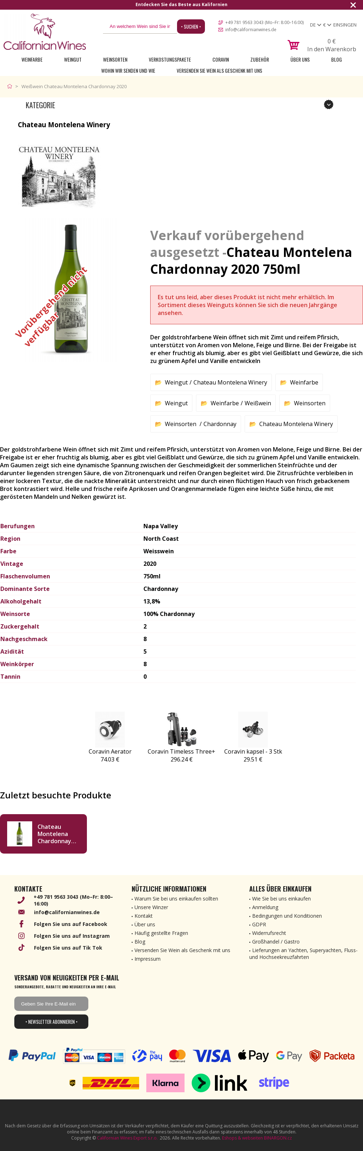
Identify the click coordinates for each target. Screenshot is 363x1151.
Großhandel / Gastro (276, 941)
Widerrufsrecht (269, 933)
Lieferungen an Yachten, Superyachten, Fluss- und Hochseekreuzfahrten (303, 953)
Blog (336, 59)
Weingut (73, 59)
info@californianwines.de (250, 30)
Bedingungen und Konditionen (287, 915)
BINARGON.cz (278, 1138)
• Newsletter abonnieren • (51, 1021)
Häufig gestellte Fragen (161, 933)
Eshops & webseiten (242, 1138)
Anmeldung (265, 907)
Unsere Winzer (151, 907)
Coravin (220, 59)
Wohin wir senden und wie (128, 70)
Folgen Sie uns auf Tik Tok (68, 947)
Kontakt (143, 915)
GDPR (259, 924)
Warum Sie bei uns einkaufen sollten (176, 898)
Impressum (147, 958)
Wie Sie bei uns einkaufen (281, 898)
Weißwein (258, 403)
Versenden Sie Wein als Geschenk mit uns (219, 70)
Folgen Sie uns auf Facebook (70, 924)
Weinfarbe (32, 59)
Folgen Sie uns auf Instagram (72, 935)
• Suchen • (191, 26)
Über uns (300, 59)
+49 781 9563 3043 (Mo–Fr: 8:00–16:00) (264, 22)
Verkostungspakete (170, 59)
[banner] (45, 31)
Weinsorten (115, 59)
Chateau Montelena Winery (230, 382)
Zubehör (259, 59)
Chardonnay (219, 424)
